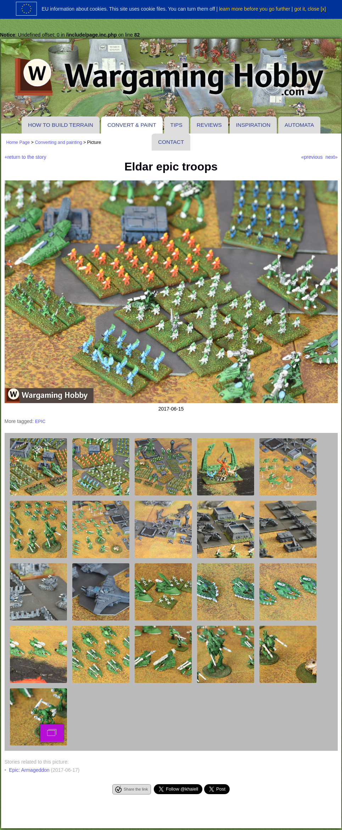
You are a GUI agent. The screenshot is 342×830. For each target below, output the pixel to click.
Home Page (18, 142)
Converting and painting (58, 142)
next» (331, 157)
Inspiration (253, 125)
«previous (312, 157)
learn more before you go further (254, 9)
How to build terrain (60, 125)
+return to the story (25, 157)
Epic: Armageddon (29, 770)
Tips (176, 125)
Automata (299, 125)
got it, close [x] (310, 9)
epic (40, 421)
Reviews (209, 125)
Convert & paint (131, 125)
